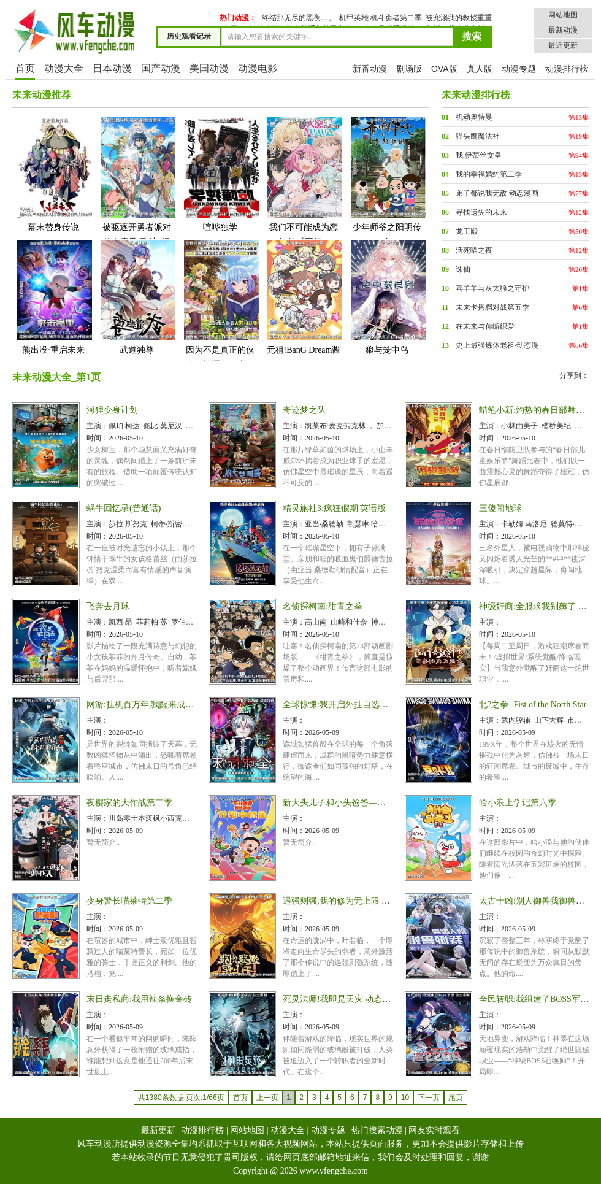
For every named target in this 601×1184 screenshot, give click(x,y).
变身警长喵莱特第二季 (129, 900)
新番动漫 (370, 69)
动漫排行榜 (566, 69)
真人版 (479, 69)
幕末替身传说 (53, 174)
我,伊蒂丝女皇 (479, 155)
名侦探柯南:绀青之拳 (322, 606)
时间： (97, 438)
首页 (25, 68)
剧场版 (409, 69)
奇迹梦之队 (304, 410)
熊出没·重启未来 (53, 297)
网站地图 (563, 14)
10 (405, 1097)
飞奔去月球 (107, 606)
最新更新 (158, 1130)
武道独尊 (136, 297)
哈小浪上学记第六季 (517, 802)
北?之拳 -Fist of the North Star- (534, 704)
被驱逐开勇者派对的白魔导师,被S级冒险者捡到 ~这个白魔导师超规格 (136, 196)
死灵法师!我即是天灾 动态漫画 (341, 999)
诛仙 (463, 269)
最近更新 (563, 45)
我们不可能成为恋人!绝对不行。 (303, 181)
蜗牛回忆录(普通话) (123, 508)
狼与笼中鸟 (387, 297)
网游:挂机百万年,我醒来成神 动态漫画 (158, 704)
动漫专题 (519, 69)
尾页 (455, 1097)
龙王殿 (467, 231)
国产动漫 (160, 68)
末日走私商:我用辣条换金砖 (139, 999)
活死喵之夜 (474, 250)
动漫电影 (257, 68)
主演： (97, 425)
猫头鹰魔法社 (478, 136)
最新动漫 (563, 30)
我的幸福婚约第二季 (489, 174)
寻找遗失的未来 (481, 212)
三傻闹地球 (500, 508)
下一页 (429, 1097)
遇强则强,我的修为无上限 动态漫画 (349, 900)
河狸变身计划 (112, 410)
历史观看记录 (189, 36)
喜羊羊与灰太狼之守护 (492, 288)
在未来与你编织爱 (485, 326)
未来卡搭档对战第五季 (492, 307)
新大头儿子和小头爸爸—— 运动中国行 (357, 802)
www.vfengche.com (333, 1170)
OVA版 (444, 69)
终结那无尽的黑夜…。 (298, 17)
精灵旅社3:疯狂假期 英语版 (334, 508)
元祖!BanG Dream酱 (303, 297)
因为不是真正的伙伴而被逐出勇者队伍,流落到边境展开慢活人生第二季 (220, 319)
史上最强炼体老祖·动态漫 (497, 345)
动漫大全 (63, 68)
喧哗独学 (220, 174)
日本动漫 (112, 68)
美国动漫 (209, 68)
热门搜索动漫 (377, 1130)
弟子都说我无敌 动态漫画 (497, 193)
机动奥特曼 (474, 117)
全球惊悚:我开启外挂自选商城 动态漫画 (358, 704)
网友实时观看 (434, 1130)
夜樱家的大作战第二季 (129, 802)
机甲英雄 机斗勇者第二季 (380, 17)
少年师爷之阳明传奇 (387, 181)
